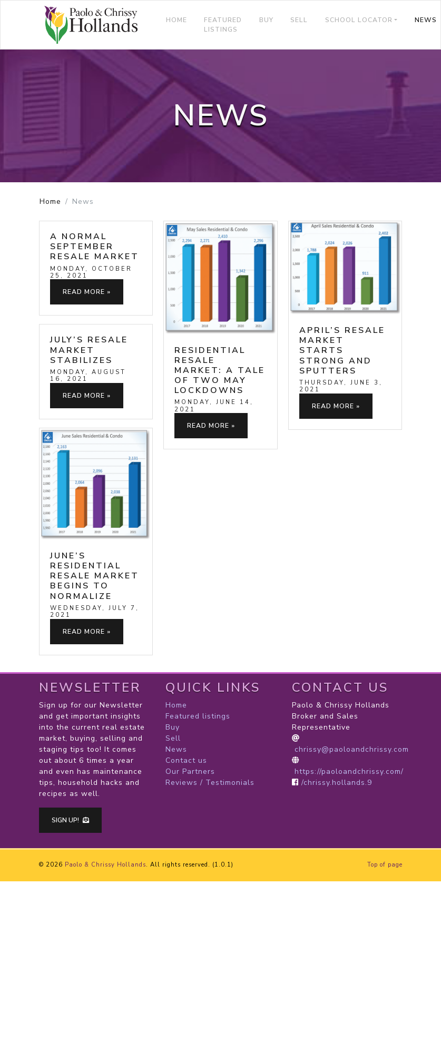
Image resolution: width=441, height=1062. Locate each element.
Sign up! (70, 820)
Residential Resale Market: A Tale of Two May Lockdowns (219, 371)
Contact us (186, 760)
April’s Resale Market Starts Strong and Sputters (342, 350)
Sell (299, 20)
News (176, 749)
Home (176, 20)
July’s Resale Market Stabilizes (89, 350)
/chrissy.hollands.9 (336, 783)
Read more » (87, 292)
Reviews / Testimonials (209, 783)
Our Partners (190, 771)
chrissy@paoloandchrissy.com (352, 749)
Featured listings (223, 25)
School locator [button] (359, 20)
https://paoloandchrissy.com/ (349, 771)
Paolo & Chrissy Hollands (105, 865)
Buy (266, 20)
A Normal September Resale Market (94, 246)
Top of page (385, 865)
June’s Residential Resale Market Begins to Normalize (94, 576)
